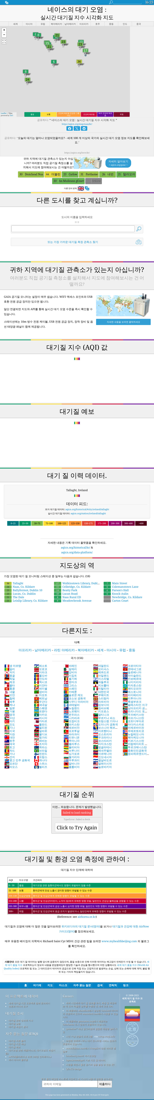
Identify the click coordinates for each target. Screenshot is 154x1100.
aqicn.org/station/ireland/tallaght (88, 505)
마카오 (40, 706)
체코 (9, 674)
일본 (9, 700)
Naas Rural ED (67, 589)
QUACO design (74, 1060)
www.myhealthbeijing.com (120, 933)
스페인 (70, 680)
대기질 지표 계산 (17, 1035)
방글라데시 (102, 739)
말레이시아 (102, 755)
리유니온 (72, 729)
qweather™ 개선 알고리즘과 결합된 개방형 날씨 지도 (90, 1022)
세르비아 (72, 719)
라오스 (11, 758)
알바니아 (72, 755)
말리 (9, 661)
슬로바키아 (102, 758)
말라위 (40, 722)
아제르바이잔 (133, 719)
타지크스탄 (102, 735)
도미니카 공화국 (105, 716)
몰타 (9, 677)
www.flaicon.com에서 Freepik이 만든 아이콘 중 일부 (89, 1041)
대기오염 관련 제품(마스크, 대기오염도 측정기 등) (30, 1043)
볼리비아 (72, 739)
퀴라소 (40, 739)
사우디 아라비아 (76, 693)
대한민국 (101, 683)
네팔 (9, 683)
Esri (11, 107)
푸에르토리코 (133, 722)
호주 (9, 732)
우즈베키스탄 (133, 706)
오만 (9, 687)
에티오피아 (132, 680)
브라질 (40, 742)
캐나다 (40, 752)
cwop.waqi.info (106, 1028)
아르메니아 (102, 745)
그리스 (70, 677)
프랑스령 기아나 (105, 713)
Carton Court (116, 592)
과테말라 (72, 696)
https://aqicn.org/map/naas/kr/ (77, 115)
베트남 (40, 690)
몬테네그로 (132, 661)
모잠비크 (72, 713)
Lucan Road (66, 585)
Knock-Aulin (116, 585)
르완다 (40, 703)
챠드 (9, 742)
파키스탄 (72, 716)
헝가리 (40, 729)
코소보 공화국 (75, 690)
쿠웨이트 (101, 687)
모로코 (40, 661)
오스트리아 (102, 726)
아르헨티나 (102, 722)
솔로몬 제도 (73, 687)
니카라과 (72, 709)
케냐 (9, 696)
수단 (9, 709)
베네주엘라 (102, 742)
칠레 (9, 690)
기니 (9, 719)
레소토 (40, 657)
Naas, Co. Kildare (19, 578)
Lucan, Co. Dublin (20, 585)
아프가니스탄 (133, 709)
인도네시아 (102, 749)
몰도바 (40, 667)
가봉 (9, 703)
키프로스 (101, 703)
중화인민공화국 (135, 742)
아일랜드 (101, 667)
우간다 (40, 693)
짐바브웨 (101, 700)
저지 (9, 664)
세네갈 (40, 696)
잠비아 (40, 683)
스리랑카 (101, 690)
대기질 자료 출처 (17, 1032)
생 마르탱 (12, 657)
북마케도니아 (133, 729)
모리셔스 (101, 661)
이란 (9, 726)
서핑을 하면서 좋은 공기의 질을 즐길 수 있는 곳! (90, 1056)
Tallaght (13, 575)
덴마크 (70, 674)
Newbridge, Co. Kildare (123, 589)
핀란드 (40, 745)
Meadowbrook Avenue (73, 592)
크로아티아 (132, 657)
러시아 (40, 709)
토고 (9, 739)
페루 (9, 693)
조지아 (40, 735)
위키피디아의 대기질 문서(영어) (81, 918)
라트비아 (101, 693)
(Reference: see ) (77, 889)
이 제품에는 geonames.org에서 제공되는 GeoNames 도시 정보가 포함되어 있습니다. (85, 1014)
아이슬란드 (132, 667)
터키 (9, 713)
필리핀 (40, 719)
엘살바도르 (102, 752)
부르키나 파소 (104, 709)
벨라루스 (72, 735)
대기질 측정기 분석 (18, 1018)
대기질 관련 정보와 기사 (21, 1012)
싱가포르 (72, 745)
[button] (4, 22)
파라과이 (72, 726)
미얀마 (40, 677)
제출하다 (105, 1076)
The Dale (14, 589)
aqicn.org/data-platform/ (77, 544)
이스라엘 (101, 670)
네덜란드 (101, 657)
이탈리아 (101, 680)
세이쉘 (40, 680)
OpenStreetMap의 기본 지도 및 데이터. (86, 1051)
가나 (9, 745)
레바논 (40, 732)
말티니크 (101, 706)
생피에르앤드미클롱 (136, 747)
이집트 (70, 667)
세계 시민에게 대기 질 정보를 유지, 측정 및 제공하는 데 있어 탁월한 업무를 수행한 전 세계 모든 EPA (89, 996)
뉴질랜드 (72, 700)
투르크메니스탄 (135, 739)
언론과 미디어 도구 (18, 998)
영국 (9, 706)
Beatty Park (65, 582)
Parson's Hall (116, 582)
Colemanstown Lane (121, 578)
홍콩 (9, 680)
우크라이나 (102, 729)
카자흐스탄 (132, 677)
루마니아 (72, 732)
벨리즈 (40, 758)
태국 (9, 735)
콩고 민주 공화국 (17, 752)
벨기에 (70, 670)
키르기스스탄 (133, 732)
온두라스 (72, 706)
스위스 (40, 755)
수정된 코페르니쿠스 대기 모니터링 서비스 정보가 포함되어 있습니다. (89, 1034)
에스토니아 (132, 683)
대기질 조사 (14, 1005)
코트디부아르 (133, 713)
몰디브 (40, 726)
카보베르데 (132, 670)
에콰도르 (101, 664)
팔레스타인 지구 (135, 696)
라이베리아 (132, 687)
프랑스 (40, 749)
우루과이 (72, 752)
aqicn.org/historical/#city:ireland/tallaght (87, 500)
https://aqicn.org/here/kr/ (77, 144)
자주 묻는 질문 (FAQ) (21, 1025)
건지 (9, 749)
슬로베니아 (132, 664)
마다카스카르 (133, 716)
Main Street (115, 575)
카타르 (40, 713)
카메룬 (70, 683)
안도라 (40, 670)
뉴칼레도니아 (133, 726)
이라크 (40, 664)
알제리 (70, 661)
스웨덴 (40, 700)
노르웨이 (72, 703)
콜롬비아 (72, 758)
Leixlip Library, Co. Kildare (26, 592)
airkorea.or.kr (87, 908)
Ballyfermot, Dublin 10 (23, 582)
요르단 (11, 755)
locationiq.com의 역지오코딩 (81, 1047)
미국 (9, 722)
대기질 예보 (14, 1038)
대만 (9, 729)
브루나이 (72, 742)
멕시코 (40, 674)
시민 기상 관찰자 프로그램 (79, 1028)
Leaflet (3, 105)
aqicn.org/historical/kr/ (75, 539)
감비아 (70, 664)
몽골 (9, 667)
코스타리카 (102, 732)
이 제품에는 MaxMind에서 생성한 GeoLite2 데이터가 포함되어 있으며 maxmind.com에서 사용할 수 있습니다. (90, 1005)
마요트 (40, 687)
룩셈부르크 (132, 693)
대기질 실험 (14, 1015)
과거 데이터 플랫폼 (18, 1051)
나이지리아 (132, 674)
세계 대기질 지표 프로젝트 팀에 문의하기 (29, 994)
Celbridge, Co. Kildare (72, 578)
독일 (9, 670)
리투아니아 (132, 690)
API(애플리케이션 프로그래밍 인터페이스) (30, 1048)
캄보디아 (101, 696)
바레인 (70, 657)
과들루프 (101, 674)
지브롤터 (101, 677)
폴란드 (40, 716)
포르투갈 (72, 722)
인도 (9, 716)
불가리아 (72, 749)
